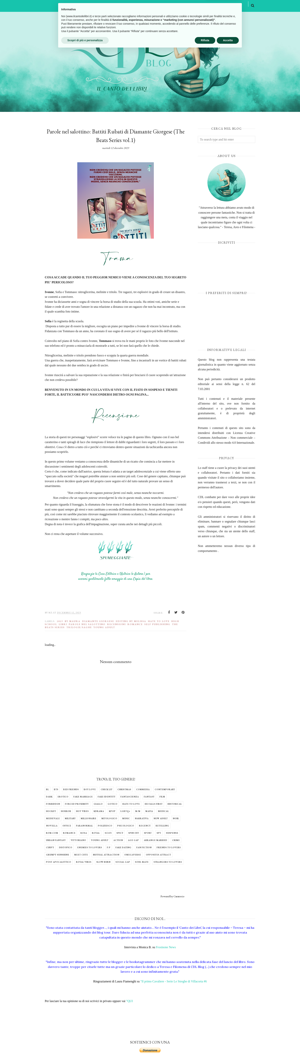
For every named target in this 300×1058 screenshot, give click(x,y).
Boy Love (90, 789)
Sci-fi (108, 833)
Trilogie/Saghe (79, 627)
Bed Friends (71, 789)
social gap (123, 862)
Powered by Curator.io (172, 896)
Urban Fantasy (56, 840)
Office (67, 825)
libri (63, 624)
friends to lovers (169, 847)
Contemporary (165, 789)
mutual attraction (106, 854)
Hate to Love (159, 621)
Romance (135, 624)
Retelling (162, 825)
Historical (175, 804)
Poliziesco (105, 825)
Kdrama (99, 811)
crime (176, 840)
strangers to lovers (168, 862)
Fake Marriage (83, 796)
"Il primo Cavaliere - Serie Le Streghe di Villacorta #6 (173, 981)
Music (126, 818)
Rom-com (52, 833)
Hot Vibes (82, 811)
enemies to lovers (89, 847)
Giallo (98, 804)
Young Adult (104, 627)
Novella (52, 825)
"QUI (129, 1001)
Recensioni (116, 624)
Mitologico (109, 818)
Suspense (172, 833)
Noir (176, 818)
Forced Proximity (77, 804)
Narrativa (142, 818)
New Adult (161, 818)
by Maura (72, 621)
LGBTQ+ (125, 811)
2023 (60, 621)
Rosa (84, 833)
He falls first (154, 804)
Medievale (53, 818)
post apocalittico (58, 862)
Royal (96, 833)
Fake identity (107, 796)
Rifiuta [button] (205, 1047)
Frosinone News (166, 947)
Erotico (63, 796)
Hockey (51, 811)
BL (47, 789)
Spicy (120, 833)
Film (162, 796)
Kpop (112, 811)
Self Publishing (157, 624)
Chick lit (106, 789)
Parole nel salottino (87, 624)
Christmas (124, 789)
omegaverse (132, 854)
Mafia (149, 811)
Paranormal (84, 825)
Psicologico (125, 825)
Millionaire (88, 818)
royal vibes (83, 862)
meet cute (81, 854)
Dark (49, 796)
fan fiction (144, 847)
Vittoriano (78, 840)
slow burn (103, 862)
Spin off (133, 833)
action (118, 840)
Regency (145, 825)
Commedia (143, 789)
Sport (148, 833)
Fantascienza (130, 796)
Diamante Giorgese (98, 621)
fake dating (123, 847)
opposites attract (158, 854)
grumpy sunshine (57, 854)
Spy (159, 833)
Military (70, 818)
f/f (109, 847)
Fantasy (149, 796)
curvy (50, 847)
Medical (163, 811)
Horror (66, 811)
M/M (137, 811)
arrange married (155, 840)
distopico (65, 847)
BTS (56, 789)
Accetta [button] (228, 1047)
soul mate (142, 862)
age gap (133, 840)
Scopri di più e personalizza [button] (85, 1047)
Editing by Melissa (131, 621)
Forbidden (53, 804)
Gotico (112, 804)
